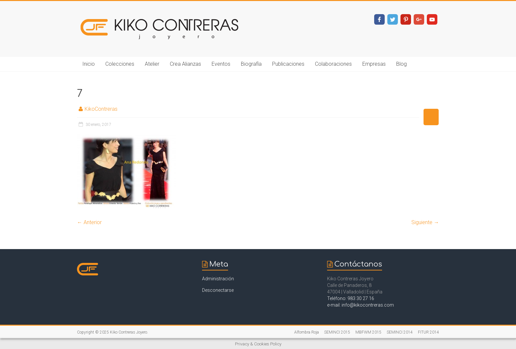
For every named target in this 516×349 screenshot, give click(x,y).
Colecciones (119, 64)
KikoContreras (101, 109)
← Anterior (89, 222)
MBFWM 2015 (368, 332)
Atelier (152, 64)
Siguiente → (425, 222)
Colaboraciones (333, 64)
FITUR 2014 (428, 332)
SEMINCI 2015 (337, 332)
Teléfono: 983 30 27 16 (350, 298)
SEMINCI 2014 (400, 332)
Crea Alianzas (185, 64)
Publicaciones (288, 64)
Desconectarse (218, 290)
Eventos (221, 64)
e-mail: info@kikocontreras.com (360, 305)
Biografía (251, 64)
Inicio (88, 64)
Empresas (374, 64)
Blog (401, 64)
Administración (218, 278)
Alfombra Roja (306, 332)
